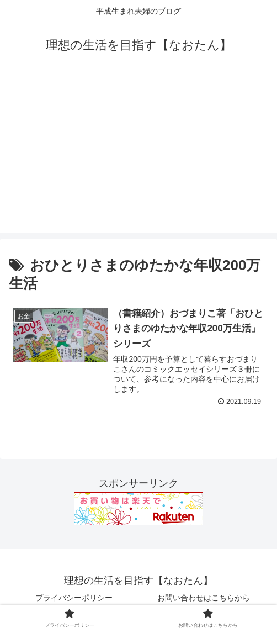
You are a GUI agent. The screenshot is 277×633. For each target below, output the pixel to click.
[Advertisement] (138, 155)
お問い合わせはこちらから (203, 597)
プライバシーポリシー (74, 597)
